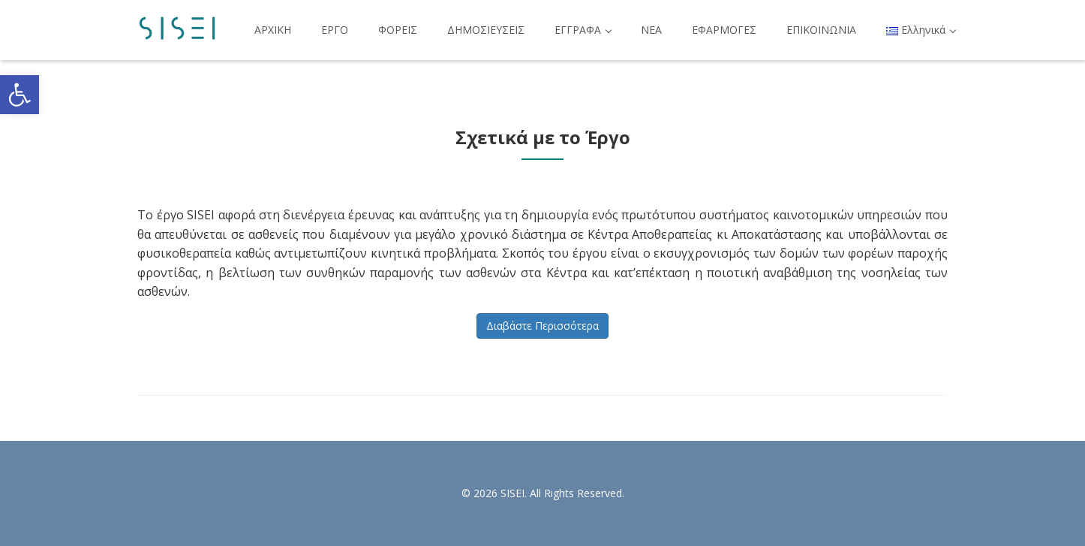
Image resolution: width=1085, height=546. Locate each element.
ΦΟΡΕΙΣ (397, 30)
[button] (19, 94)
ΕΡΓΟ (334, 30)
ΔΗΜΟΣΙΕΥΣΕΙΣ (485, 30)
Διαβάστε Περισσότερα (542, 325)
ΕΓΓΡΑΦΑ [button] (583, 30)
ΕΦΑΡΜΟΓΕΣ (724, 30)
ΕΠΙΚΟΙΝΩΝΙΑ (821, 30)
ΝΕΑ (651, 30)
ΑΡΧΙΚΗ (272, 30)
